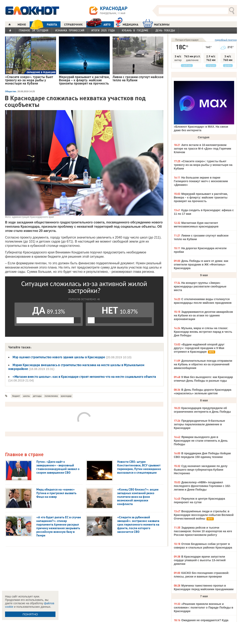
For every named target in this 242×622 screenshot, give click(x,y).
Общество (10, 91)
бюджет (16, 396)
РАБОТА (43, 24)
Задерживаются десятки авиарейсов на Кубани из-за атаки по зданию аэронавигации (203, 315)
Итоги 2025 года (103, 30)
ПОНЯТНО (30, 614)
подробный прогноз (226, 39)
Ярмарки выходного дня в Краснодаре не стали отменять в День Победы (201, 440)
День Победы (165, 30)
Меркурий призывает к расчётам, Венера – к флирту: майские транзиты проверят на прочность (201, 197)
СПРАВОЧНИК (73, 24)
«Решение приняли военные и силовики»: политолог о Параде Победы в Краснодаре (203, 607)
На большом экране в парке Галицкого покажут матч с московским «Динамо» (201, 181)
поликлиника (51, 396)
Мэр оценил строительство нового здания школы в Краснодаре (59, 357)
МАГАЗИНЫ (156, 24)
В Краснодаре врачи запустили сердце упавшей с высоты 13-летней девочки (200, 560)
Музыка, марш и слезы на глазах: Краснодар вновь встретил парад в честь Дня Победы (203, 331)
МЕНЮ (22, 24)
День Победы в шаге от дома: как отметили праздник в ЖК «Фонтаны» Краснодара (201, 264)
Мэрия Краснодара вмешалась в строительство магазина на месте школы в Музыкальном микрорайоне (76, 367)
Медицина (127, 24)
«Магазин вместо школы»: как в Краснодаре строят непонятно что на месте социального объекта (84, 377)
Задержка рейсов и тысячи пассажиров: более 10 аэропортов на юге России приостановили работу (203, 531)
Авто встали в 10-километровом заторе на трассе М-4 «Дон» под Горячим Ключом (202, 148)
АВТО (98, 24)
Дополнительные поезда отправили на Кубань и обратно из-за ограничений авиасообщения (203, 364)
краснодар (66, 396)
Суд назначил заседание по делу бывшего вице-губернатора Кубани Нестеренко (200, 469)
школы (26, 396)
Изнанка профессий (69, 30)
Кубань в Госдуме (135, 30)
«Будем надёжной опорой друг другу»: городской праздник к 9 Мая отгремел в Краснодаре (199, 348)
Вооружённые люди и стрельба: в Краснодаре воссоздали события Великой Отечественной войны (204, 515)
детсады (37, 396)
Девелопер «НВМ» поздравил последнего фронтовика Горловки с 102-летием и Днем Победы (202, 486)
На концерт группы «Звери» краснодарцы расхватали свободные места (200, 286)
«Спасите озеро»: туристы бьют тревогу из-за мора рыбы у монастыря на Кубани (203, 165)
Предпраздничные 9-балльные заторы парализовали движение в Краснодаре (199, 424)
